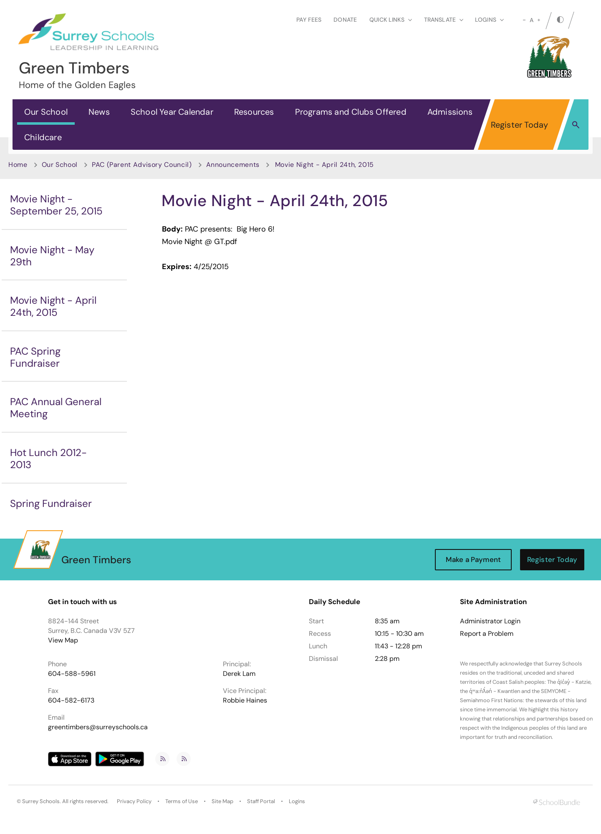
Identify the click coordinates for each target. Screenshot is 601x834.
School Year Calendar (172, 111)
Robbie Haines (245, 700)
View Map (63, 640)
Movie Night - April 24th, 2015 (53, 306)
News (99, 111)
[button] (575, 124)
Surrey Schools (41, 801)
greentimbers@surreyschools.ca (98, 727)
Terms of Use (181, 801)
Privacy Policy (134, 801)
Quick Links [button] (390, 19)
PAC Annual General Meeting (55, 407)
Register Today (519, 124)
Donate (345, 19)
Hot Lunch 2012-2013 (48, 458)
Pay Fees (308, 19)
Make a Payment (473, 559)
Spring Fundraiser (51, 503)
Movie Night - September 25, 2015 (56, 204)
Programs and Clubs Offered (351, 111)
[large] (538, 20)
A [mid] (531, 20)
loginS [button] (489, 19)
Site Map (222, 801)
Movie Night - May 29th (52, 255)
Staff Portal (261, 801)
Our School (46, 111)
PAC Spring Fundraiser (35, 357)
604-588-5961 (72, 673)
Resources (254, 111)
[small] (524, 20)
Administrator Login (490, 621)
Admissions (449, 111)
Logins (297, 801)
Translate (443, 19)
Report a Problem (486, 634)
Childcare (43, 137)
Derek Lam (239, 673)
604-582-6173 (71, 700)
